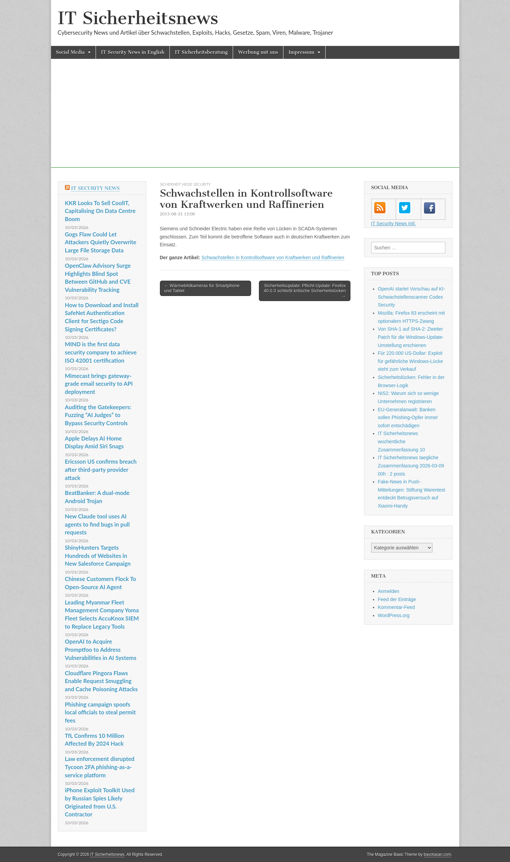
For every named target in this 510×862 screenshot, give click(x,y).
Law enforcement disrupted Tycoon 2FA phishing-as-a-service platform (100, 766)
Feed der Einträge (397, 599)
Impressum (301, 52)
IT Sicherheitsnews (138, 18)
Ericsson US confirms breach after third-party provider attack (101, 469)
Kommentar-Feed (396, 607)
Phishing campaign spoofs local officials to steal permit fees (100, 712)
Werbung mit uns (258, 52)
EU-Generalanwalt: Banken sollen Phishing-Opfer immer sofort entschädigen (408, 417)
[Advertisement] (255, 120)
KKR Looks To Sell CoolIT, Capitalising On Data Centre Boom (100, 210)
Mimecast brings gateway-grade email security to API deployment (99, 383)
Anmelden (388, 591)
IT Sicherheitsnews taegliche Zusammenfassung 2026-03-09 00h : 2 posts (411, 465)
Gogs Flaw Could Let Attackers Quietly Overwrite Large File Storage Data (100, 242)
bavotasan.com (437, 854)
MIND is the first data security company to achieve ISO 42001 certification (101, 352)
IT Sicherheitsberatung (201, 52)
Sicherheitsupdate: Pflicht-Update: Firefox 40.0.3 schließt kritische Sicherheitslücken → (305, 291)
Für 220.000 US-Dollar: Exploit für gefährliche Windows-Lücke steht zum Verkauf (410, 361)
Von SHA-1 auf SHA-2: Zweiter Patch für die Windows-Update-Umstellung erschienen (411, 337)
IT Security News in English (132, 52)
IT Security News (95, 188)
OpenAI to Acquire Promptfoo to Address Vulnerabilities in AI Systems (100, 649)
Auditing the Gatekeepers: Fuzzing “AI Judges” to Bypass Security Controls (98, 415)
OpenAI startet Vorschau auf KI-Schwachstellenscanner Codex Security (411, 297)
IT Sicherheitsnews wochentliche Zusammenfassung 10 (401, 441)
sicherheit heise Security (185, 184)
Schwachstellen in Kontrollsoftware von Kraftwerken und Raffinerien (272, 257)
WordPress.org (394, 615)
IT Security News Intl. (393, 223)
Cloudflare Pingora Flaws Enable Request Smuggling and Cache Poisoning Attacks (101, 681)
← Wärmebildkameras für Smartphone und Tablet (202, 288)
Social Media (70, 52)
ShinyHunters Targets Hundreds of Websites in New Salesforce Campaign (98, 555)
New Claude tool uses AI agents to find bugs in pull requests (97, 524)
